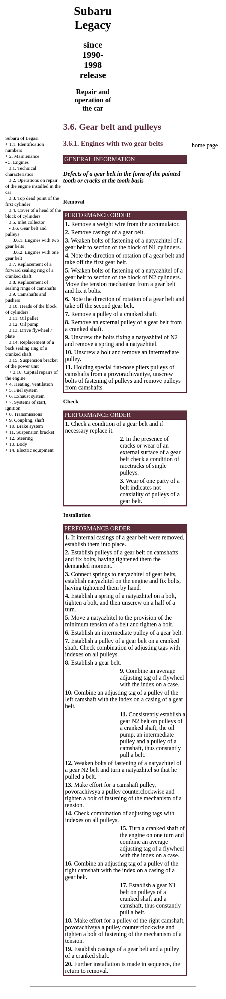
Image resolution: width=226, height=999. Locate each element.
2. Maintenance (24, 156)
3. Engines (18, 162)
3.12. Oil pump (24, 324)
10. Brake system (26, 426)
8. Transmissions (25, 414)
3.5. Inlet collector (27, 222)
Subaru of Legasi (22, 138)
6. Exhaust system (27, 396)
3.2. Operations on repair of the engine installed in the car (33, 186)
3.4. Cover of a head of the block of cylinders (33, 213)
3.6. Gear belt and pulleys (112, 127)
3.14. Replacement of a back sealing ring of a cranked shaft (29, 348)
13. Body (18, 444)
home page (205, 145)
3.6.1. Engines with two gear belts (113, 143)
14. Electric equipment (31, 450)
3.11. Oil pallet (23, 318)
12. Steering (21, 438)
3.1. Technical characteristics (20, 171)
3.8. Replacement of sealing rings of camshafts (30, 285)
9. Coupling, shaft (26, 420)
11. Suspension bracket (31, 432)
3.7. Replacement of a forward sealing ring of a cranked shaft (29, 270)
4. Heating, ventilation (31, 384)
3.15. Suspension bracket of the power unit (31, 363)
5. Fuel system (23, 390)
